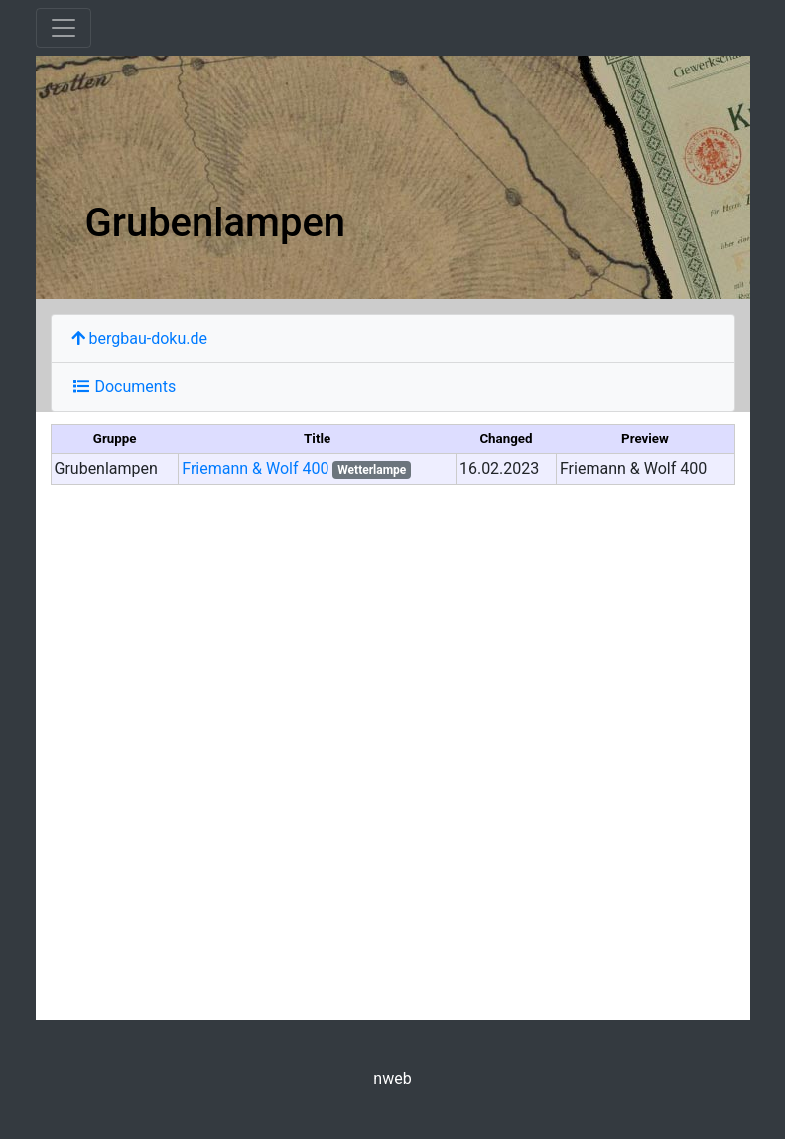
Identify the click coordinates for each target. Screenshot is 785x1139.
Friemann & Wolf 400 (255, 468)
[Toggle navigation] (63, 28)
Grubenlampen (215, 223)
